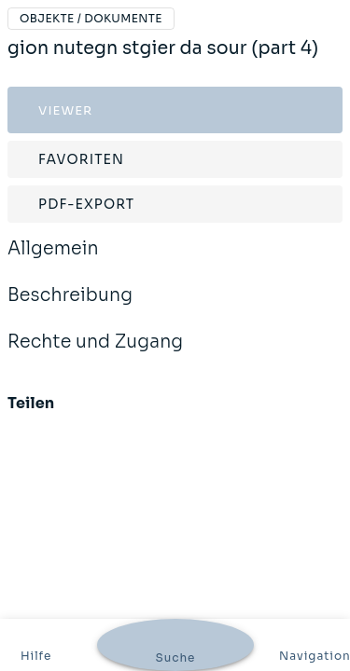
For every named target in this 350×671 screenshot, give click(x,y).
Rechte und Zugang (95, 354)
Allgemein (53, 261)
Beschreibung (70, 307)
